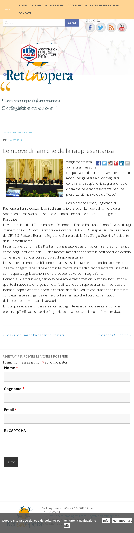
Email (10, 410)
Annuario (57, 5)
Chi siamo (37, 5)
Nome (11, 368)
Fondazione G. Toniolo (113, 335)
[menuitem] (22, 5)
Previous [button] (5, 75)
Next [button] (71, 75)
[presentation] (34, 442)
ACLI (38, 73)
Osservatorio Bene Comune (17, 132)
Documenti (75, 5)
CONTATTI (25, 13)
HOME (23, 5)
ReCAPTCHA (15, 431)
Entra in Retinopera (104, 5)
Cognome (14, 389)
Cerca (72, 23)
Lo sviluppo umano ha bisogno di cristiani (33, 335)
